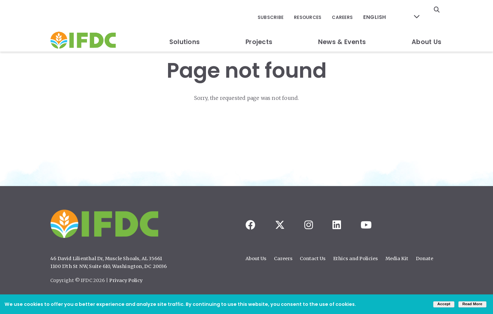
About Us (426, 27)
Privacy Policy (126, 280)
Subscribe (283, 10)
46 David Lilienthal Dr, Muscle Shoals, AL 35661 (106, 258)
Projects (259, 27)
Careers (351, 10)
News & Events (342, 27)
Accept (443, 304)
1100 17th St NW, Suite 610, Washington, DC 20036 (108, 266)
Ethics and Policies (355, 258)
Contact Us (313, 258)
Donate (424, 258)
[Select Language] (395, 10)
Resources (318, 10)
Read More (472, 304)
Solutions (184, 27)
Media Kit (396, 258)
